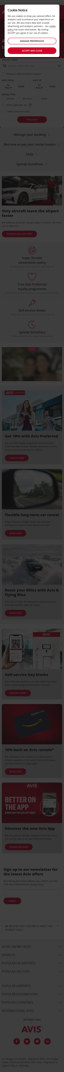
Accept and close (32, 50)
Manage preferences (32, 41)
